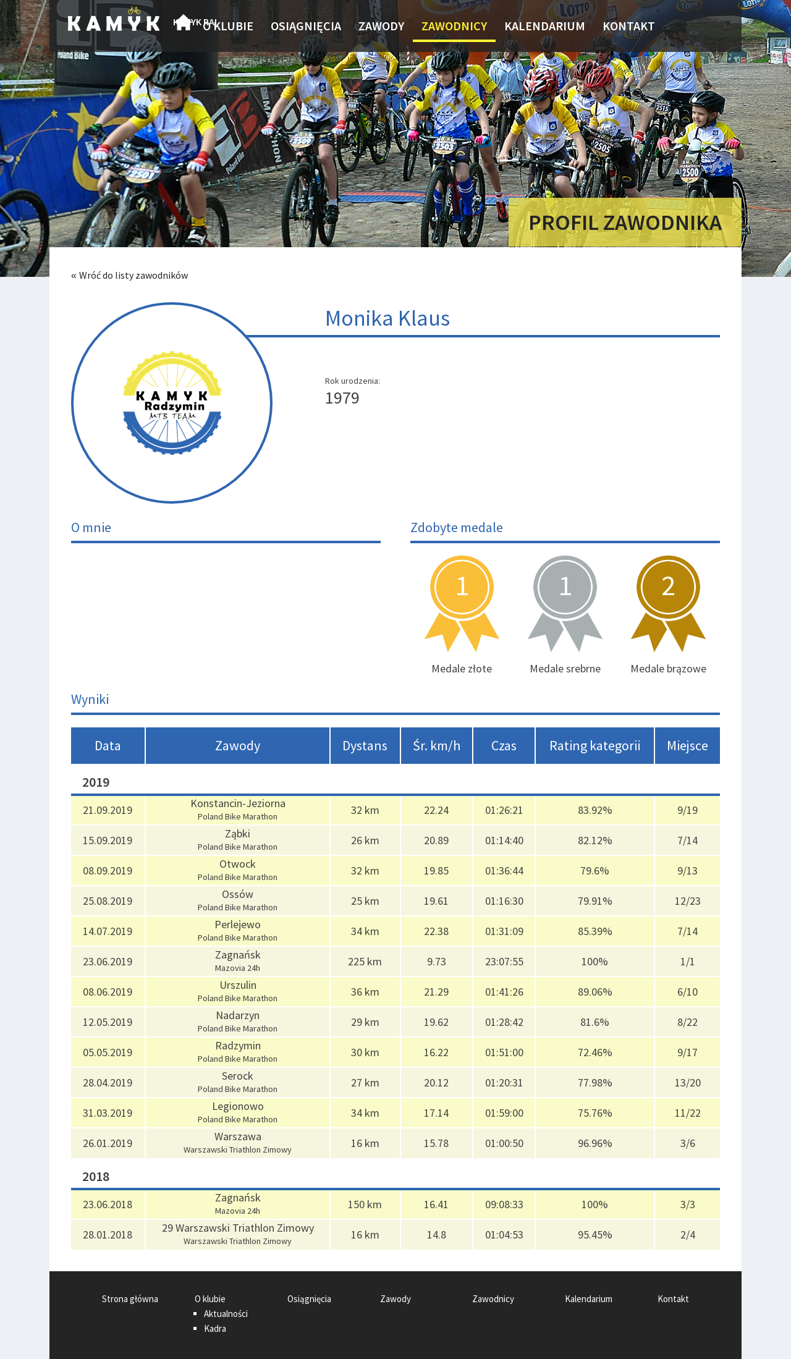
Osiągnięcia (306, 25)
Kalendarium (544, 25)
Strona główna (183, 26)
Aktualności (226, 1313)
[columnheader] (108, 745)
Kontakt (629, 25)
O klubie (228, 25)
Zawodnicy (454, 25)
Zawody (381, 25)
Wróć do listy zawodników (133, 275)
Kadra (215, 1328)
